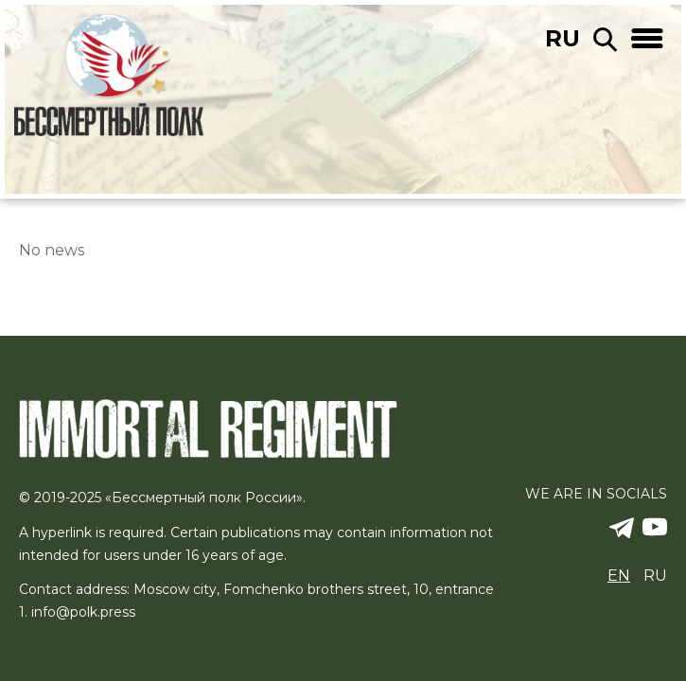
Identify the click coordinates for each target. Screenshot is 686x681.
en (618, 576)
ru (562, 38)
